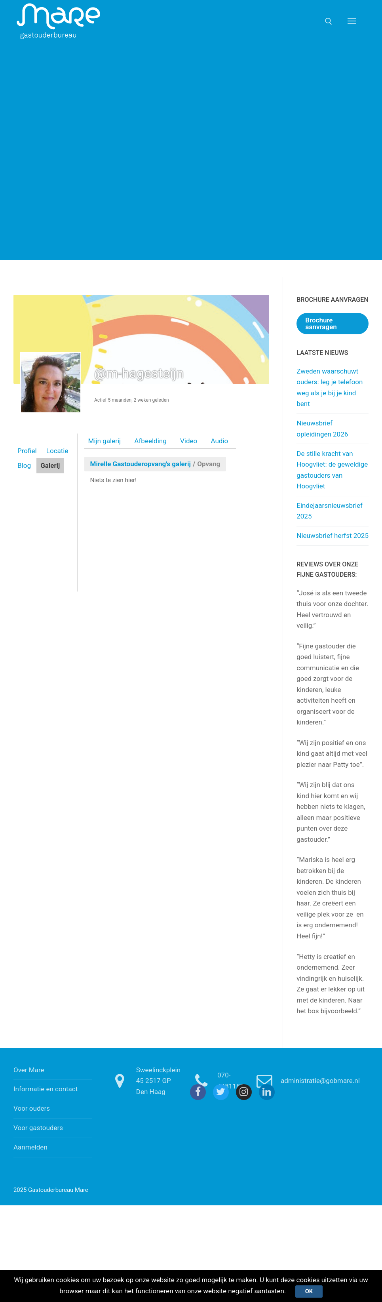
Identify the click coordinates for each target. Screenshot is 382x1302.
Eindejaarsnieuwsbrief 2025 (329, 510)
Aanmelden (30, 1147)
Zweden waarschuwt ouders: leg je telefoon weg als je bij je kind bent (329, 387)
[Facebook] (198, 1092)
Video (188, 441)
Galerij (50, 465)
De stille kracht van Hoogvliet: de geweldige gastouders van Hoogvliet (332, 470)
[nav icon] (352, 21)
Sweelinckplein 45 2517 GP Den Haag (143, 1081)
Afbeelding (150, 441)
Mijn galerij (104, 441)
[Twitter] (221, 1092)
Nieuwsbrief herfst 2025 (332, 535)
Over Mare (28, 1070)
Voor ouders (31, 1108)
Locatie (57, 451)
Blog (24, 465)
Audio (219, 441)
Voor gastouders (38, 1128)
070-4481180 (215, 1081)
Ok (309, 1291)
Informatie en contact (45, 1089)
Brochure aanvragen (321, 323)
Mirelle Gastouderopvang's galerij (140, 464)
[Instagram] (244, 1092)
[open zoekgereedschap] (328, 21)
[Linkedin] (267, 1092)
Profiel (27, 451)
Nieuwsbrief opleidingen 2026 (322, 428)
